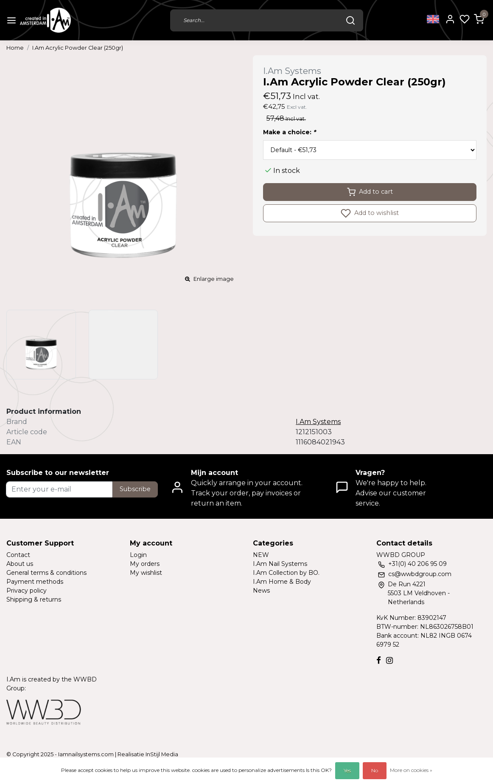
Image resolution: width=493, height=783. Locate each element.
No (374, 770)
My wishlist (146, 573)
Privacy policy (26, 590)
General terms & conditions (46, 573)
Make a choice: (289, 132)
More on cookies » (411, 770)
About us (19, 564)
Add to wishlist (370, 213)
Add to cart (370, 192)
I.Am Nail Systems (280, 564)
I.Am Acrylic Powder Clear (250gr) (77, 48)
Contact (18, 555)
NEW (261, 555)
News (261, 590)
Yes (347, 770)
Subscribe (135, 489)
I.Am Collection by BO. (286, 573)
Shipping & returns (33, 599)
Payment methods (34, 581)
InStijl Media (161, 754)
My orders (145, 564)
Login (138, 555)
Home (15, 48)
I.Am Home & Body (282, 581)
